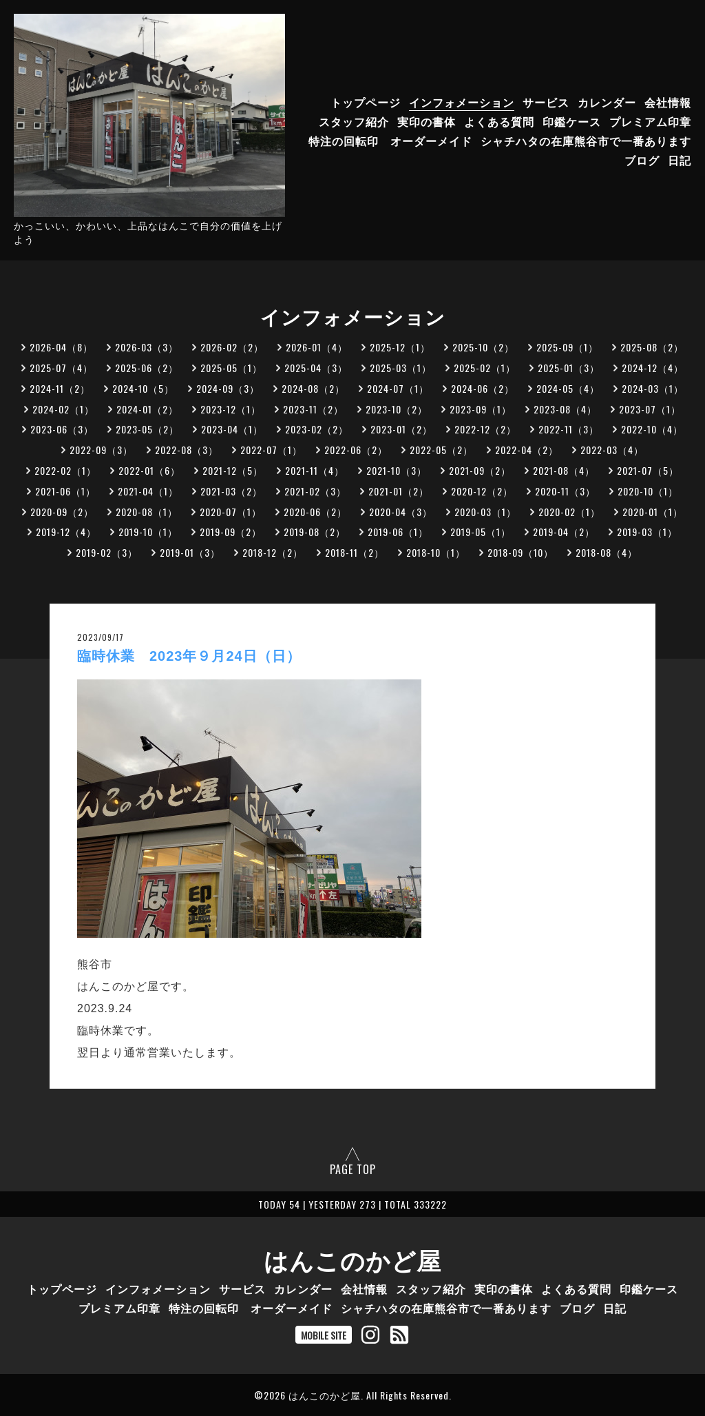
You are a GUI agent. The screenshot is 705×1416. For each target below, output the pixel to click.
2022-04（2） (526, 449)
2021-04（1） (148, 491)
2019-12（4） (66, 531)
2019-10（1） (148, 531)
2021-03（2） (231, 491)
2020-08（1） (147, 511)
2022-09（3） (101, 449)
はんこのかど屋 (352, 1259)
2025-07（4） (61, 367)
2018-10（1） (435, 552)
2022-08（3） (186, 449)
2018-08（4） (607, 552)
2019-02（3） (107, 552)
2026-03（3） (146, 347)
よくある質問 (499, 121)
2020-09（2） (62, 511)
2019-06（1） (398, 531)
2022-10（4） (652, 429)
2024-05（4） (568, 388)
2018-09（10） (520, 552)
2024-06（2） (482, 388)
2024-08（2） (313, 388)
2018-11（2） (354, 552)
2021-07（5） (648, 470)
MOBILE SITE (323, 1335)
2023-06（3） (62, 429)
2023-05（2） (147, 429)
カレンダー (607, 102)
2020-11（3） (565, 491)
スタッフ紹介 (354, 121)
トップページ (365, 102)
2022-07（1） (271, 449)
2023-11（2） (313, 409)
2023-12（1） (230, 409)
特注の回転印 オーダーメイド (390, 140)
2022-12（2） (485, 429)
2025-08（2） (652, 347)
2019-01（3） (190, 552)
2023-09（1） (481, 409)
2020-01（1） (652, 511)
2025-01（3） (569, 367)
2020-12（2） (482, 491)
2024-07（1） (398, 388)
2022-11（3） (568, 429)
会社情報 (667, 102)
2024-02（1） (63, 409)
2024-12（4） (653, 367)
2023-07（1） (650, 409)
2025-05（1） (231, 367)
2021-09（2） (480, 470)
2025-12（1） (400, 347)
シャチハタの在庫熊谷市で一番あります (586, 140)
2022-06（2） (356, 449)
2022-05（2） (441, 449)
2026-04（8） (61, 347)
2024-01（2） (147, 409)
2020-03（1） (485, 511)
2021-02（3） (315, 491)
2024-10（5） (143, 388)
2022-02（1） (65, 470)
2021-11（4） (314, 470)
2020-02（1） (569, 511)
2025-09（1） (567, 347)
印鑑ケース (572, 121)
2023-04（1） (232, 429)
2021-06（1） (65, 491)
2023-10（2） (397, 409)
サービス (546, 102)
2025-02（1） (485, 367)
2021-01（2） (398, 491)
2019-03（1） (647, 531)
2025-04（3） (316, 367)
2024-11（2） (60, 388)
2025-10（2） (483, 347)
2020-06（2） (315, 511)
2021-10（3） (396, 470)
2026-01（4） (317, 347)
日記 (679, 160)
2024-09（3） (228, 388)
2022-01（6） (149, 470)
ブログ (642, 160)
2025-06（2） (146, 367)
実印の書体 (426, 121)
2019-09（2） (231, 531)
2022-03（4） (612, 449)
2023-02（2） (316, 429)
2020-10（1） (648, 491)
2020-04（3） (400, 511)
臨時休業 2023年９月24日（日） (189, 656)
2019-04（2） (564, 531)
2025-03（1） (401, 367)
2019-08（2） (315, 531)
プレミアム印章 (650, 121)
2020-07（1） (231, 511)
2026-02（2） (232, 347)
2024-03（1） (653, 388)
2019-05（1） (480, 531)
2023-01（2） (401, 429)
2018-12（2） (272, 552)
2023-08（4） (565, 409)
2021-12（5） (232, 470)
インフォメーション (461, 102)
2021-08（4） (564, 470)
